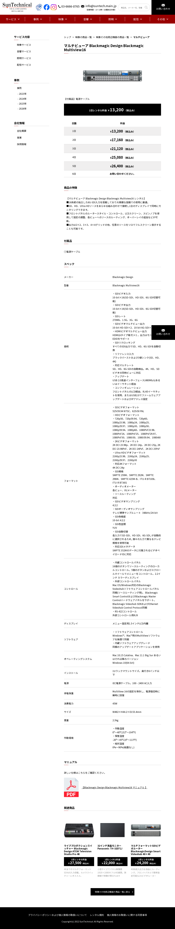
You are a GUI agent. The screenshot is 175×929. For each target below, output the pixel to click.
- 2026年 (22, 108)
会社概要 (21, 131)
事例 (19, 88)
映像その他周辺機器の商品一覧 (112, 37)
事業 (19, 137)
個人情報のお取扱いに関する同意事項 (127, 915)
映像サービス (24, 44)
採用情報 (21, 144)
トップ (67, 37)
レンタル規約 (97, 915)
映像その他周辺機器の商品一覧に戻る (112, 891)
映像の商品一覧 (83, 37)
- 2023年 (22, 93)
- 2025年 (22, 103)
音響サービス (24, 51)
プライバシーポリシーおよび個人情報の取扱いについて (57, 915)
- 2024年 (22, 98)
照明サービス (24, 58)
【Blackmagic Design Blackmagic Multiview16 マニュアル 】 (114, 787)
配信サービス (24, 64)
